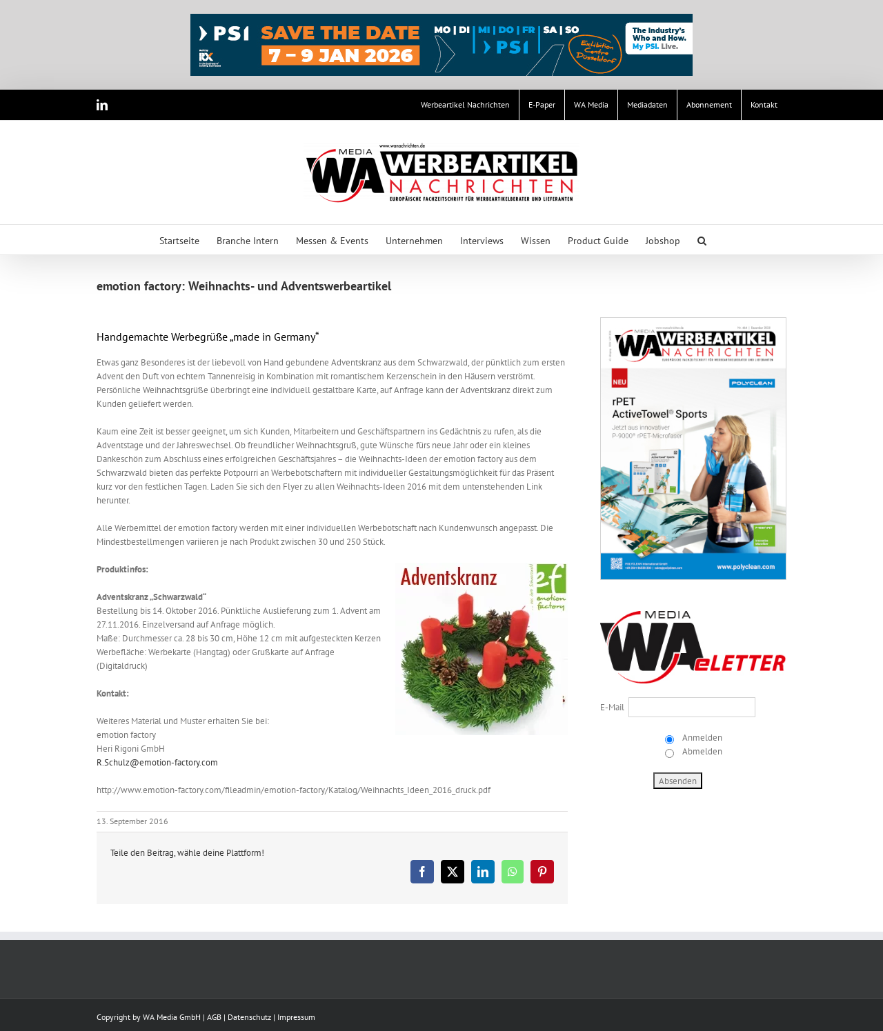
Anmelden (701, 737)
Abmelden (701, 751)
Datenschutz (249, 1017)
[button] (701, 239)
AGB (214, 1017)
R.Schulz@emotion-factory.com (157, 762)
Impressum (296, 1017)
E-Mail (612, 707)
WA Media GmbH (172, 1017)
